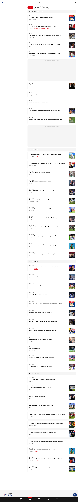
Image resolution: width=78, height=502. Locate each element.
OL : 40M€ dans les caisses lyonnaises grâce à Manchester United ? (46, 423)
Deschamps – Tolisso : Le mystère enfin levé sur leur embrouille (45, 458)
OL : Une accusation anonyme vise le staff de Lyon (42, 432)
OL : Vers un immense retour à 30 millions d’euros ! (42, 379)
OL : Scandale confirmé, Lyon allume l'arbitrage (41, 357)
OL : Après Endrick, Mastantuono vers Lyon (40, 312)
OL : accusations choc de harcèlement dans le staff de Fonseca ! (46, 441)
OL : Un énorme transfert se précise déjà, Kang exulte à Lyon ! (45, 303)
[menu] (75, 2)
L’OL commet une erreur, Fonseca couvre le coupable (43, 321)
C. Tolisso (36, 451)
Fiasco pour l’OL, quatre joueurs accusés (39, 467)
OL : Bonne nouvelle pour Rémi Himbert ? (40, 387)
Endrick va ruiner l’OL (34, 348)
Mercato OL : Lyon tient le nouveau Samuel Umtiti (42, 449)
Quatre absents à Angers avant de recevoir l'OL (41, 339)
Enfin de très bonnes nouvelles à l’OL (39, 396)
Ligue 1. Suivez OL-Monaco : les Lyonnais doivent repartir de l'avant (47, 414)
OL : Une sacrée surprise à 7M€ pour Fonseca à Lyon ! (43, 330)
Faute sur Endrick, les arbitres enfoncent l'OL (41, 405)
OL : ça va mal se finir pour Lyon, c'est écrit (40, 366)
